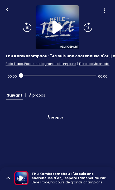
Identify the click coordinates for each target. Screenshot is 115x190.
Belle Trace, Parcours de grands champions (41, 63)
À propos (55, 117)
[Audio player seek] (57, 75)
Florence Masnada (94, 63)
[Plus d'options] (104, 10)
